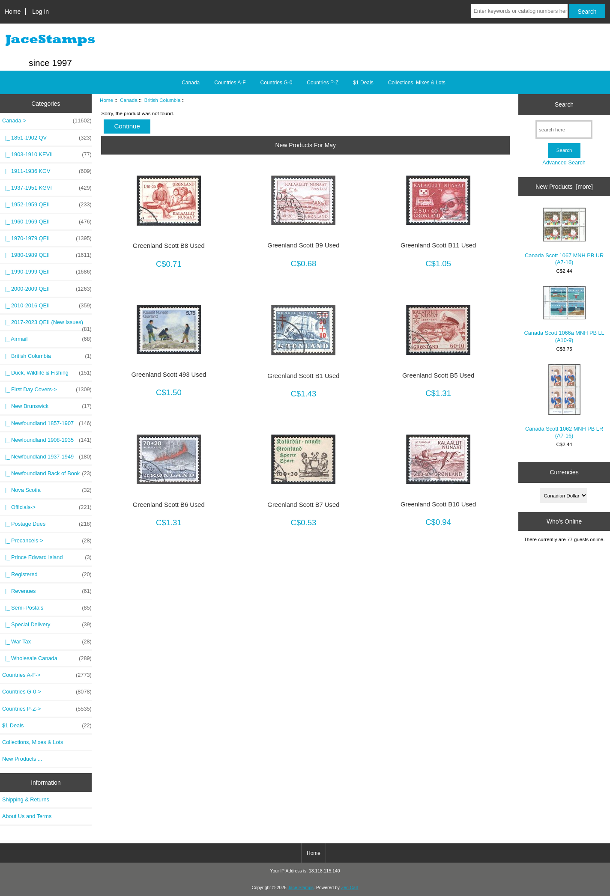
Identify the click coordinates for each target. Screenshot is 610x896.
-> (47, 120)
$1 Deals (363, 83)
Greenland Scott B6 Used (169, 504)
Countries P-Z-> (47, 708)
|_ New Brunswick (47, 406)
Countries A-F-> (47, 675)
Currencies (564, 472)
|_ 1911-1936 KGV (47, 171)
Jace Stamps (301, 887)
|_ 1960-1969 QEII (47, 221)
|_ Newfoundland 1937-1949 (47, 456)
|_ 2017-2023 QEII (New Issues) (47, 324)
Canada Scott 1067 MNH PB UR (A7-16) (564, 236)
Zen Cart (350, 887)
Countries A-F (229, 83)
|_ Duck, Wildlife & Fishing (47, 372)
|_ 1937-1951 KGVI (47, 188)
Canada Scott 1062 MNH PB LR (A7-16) (564, 401)
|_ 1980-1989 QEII (47, 255)
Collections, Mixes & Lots (417, 83)
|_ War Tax (47, 641)
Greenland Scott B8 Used (169, 245)
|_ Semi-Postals (47, 607)
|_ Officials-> (47, 507)
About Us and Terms (26, 816)
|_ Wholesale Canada (47, 658)
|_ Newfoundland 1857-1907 (47, 423)
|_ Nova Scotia (47, 490)
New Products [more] (564, 186)
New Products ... (22, 759)
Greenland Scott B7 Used (303, 504)
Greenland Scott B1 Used (303, 375)
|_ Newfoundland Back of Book (47, 473)
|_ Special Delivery (47, 624)
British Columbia (162, 100)
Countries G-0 (276, 83)
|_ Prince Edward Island (47, 557)
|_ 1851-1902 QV (47, 137)
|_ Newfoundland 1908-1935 (47, 440)
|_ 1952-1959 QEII (47, 204)
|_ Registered (47, 574)
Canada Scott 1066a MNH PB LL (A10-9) (564, 314)
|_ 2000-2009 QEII (47, 289)
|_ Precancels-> (47, 540)
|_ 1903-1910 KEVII (47, 154)
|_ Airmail (47, 339)
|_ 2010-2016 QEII (47, 305)
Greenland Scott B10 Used (438, 504)
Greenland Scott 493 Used (168, 374)
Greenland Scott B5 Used (438, 375)
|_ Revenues (47, 591)
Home (13, 11)
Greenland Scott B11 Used (438, 245)
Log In (40, 11)
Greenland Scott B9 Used (303, 245)
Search (564, 104)
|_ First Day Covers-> (47, 389)
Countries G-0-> (47, 691)
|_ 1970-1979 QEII (47, 238)
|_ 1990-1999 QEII (47, 271)
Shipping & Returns (25, 799)
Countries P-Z (322, 83)
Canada (129, 100)
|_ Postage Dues (47, 524)
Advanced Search (564, 162)
